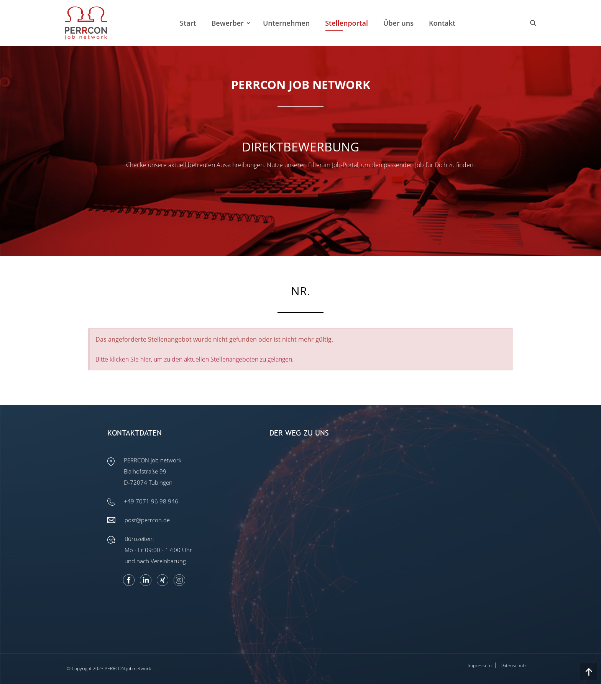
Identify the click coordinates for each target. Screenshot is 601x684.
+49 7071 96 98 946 (151, 501)
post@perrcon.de (147, 520)
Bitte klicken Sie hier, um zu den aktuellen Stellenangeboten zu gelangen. (194, 359)
